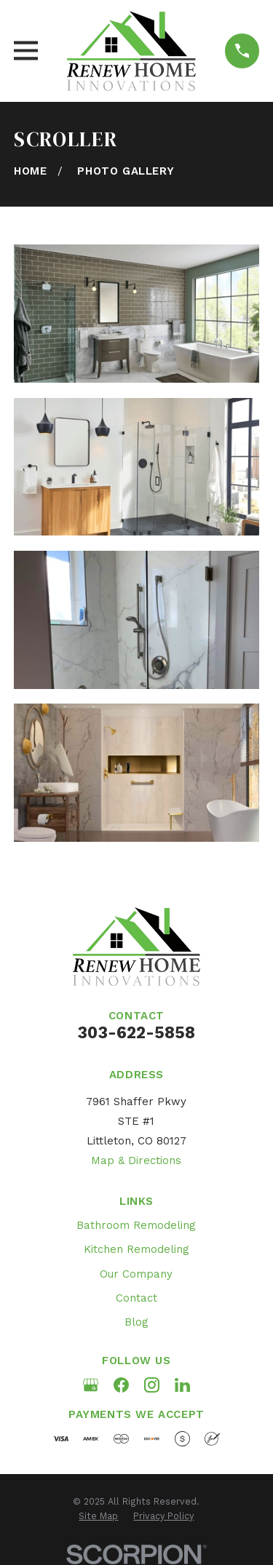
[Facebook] (121, 1385)
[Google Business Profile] (90, 1385)
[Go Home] (30, 171)
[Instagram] (151, 1385)
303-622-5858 (136, 1032)
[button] (136, 313)
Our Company (136, 1274)
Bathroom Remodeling (136, 1225)
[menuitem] (98, 1516)
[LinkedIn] (182, 1385)
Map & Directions (136, 1160)
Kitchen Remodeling (136, 1249)
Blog (136, 1322)
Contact (136, 1298)
